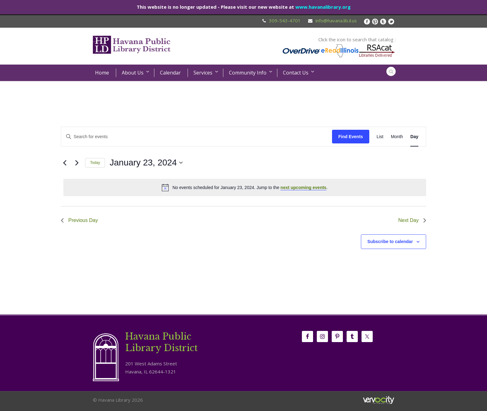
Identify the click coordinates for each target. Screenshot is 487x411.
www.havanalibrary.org (323, 7)
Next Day (412, 220)
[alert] (244, 187)
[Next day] (76, 162)
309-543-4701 (285, 20)
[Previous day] (64, 162)
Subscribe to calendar (390, 241)
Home (102, 72)
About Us (132, 72)
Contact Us (295, 72)
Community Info (247, 72)
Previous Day (79, 220)
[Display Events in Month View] (397, 137)
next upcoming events (303, 187)
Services (202, 72)
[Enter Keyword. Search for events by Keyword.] (196, 137)
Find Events (350, 136)
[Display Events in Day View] (414, 137)
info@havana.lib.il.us (336, 20)
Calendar (170, 72)
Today (95, 162)
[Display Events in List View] (380, 137)
